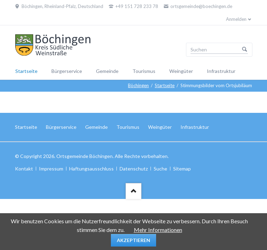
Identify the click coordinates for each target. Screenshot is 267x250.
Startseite (26, 71)
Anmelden (236, 19)
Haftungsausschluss (91, 169)
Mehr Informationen (158, 229)
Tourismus (143, 71)
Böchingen (138, 85)
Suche (160, 169)
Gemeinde (107, 71)
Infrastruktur (221, 71)
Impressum (51, 169)
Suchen (244, 49)
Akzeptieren (133, 240)
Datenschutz (134, 169)
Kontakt (24, 169)
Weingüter (181, 71)
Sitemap (182, 169)
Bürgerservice (66, 71)
